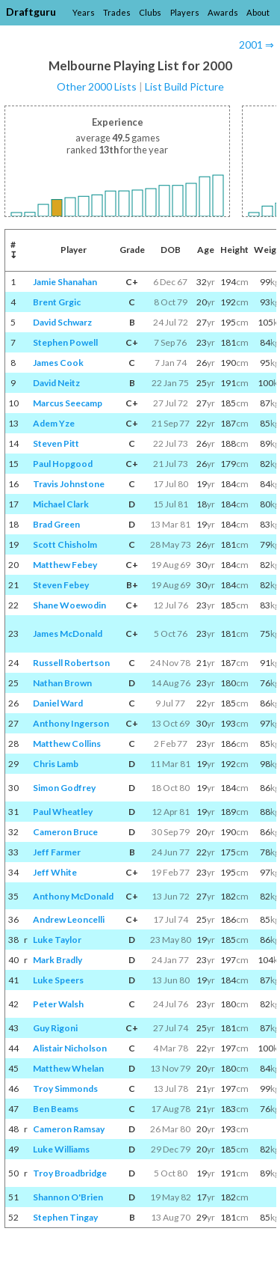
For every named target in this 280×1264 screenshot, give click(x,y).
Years (83, 12)
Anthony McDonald (73, 896)
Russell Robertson (71, 662)
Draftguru (31, 11)
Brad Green (56, 524)
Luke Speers (58, 980)
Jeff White (55, 872)
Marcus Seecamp (67, 403)
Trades (117, 12)
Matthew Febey (65, 564)
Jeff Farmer (57, 852)
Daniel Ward (58, 703)
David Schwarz (62, 322)
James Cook (58, 362)
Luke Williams (61, 1149)
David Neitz (56, 382)
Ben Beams (55, 1108)
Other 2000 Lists (97, 86)
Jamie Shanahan (65, 281)
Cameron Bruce (65, 831)
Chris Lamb (55, 763)
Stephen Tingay (65, 1217)
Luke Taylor (57, 939)
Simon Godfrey (64, 787)
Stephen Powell (65, 342)
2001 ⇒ (256, 44)
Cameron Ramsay (69, 1129)
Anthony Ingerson (71, 723)
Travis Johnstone (69, 483)
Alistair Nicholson (70, 1048)
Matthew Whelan (68, 1068)
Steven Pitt (56, 443)
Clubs (150, 12)
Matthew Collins (67, 743)
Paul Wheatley (63, 811)
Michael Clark (61, 504)
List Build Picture (184, 86)
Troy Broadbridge (70, 1173)
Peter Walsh (58, 1004)
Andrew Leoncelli (69, 919)
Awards (223, 12)
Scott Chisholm (65, 544)
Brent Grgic (57, 302)
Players (184, 12)
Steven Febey (61, 584)
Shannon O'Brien (68, 1197)
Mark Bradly (57, 959)
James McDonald (67, 633)
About (258, 12)
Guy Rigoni (55, 1028)
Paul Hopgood (63, 463)
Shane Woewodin (69, 605)
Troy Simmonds (65, 1088)
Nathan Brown (62, 683)
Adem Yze (54, 423)
